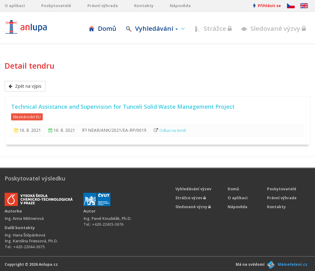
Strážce (213, 28)
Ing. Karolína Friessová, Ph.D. (31, 241)
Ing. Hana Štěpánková (25, 235)
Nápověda (180, 5)
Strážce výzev (190, 197)
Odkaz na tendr (172, 130)
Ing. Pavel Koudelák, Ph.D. (107, 218)
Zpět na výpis (25, 86)
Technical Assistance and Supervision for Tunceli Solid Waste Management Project (123, 106)
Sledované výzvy (273, 28)
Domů (102, 28)
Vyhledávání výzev (193, 189)
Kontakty (144, 5)
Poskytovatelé (56, 5)
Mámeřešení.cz (292, 264)
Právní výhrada (102, 5)
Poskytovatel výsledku (35, 178)
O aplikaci (15, 5)
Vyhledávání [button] (152, 28)
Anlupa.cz (48, 264)
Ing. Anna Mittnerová (24, 218)
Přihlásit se (267, 5)
